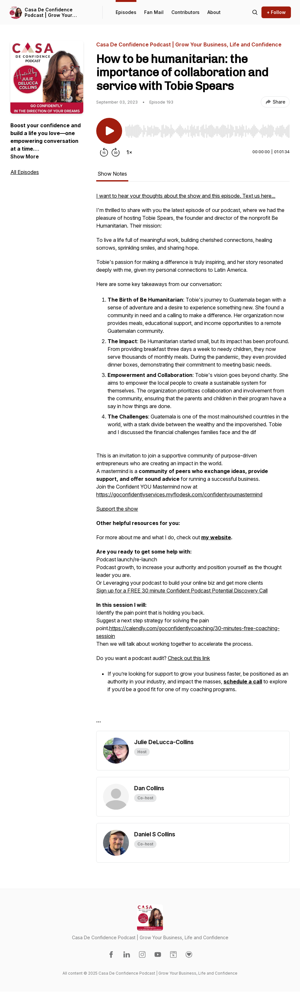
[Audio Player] (207, 129)
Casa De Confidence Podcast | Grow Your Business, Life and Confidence (49, 12)
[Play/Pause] (109, 131)
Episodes (126, 12)
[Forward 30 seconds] (115, 152)
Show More (24, 156)
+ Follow (276, 12)
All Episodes (24, 172)
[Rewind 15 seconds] (104, 152)
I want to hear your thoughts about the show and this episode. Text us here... (185, 196)
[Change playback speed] (129, 152)
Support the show (117, 508)
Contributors (185, 12)
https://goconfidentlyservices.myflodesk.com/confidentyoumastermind (179, 494)
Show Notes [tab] (112, 173)
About (214, 12)
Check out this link (189, 658)
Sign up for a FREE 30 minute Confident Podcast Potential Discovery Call (182, 590)
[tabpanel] (193, 461)
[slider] (207, 131)
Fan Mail (154, 12)
